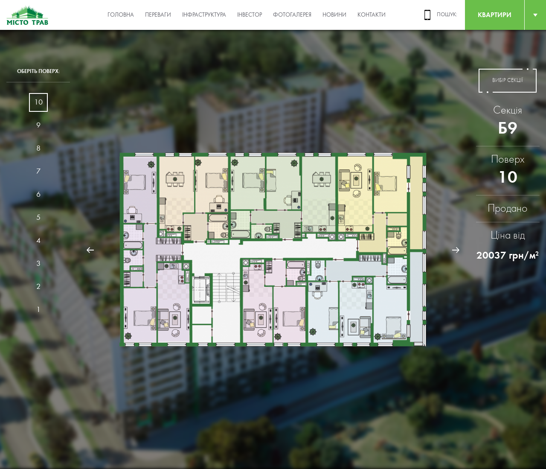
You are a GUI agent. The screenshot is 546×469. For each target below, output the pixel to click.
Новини (334, 15)
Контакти (371, 15)
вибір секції (508, 80)
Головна (120, 15)
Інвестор (249, 15)
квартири (494, 15)
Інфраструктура (204, 15)
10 (38, 102)
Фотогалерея (292, 15)
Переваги (158, 15)
